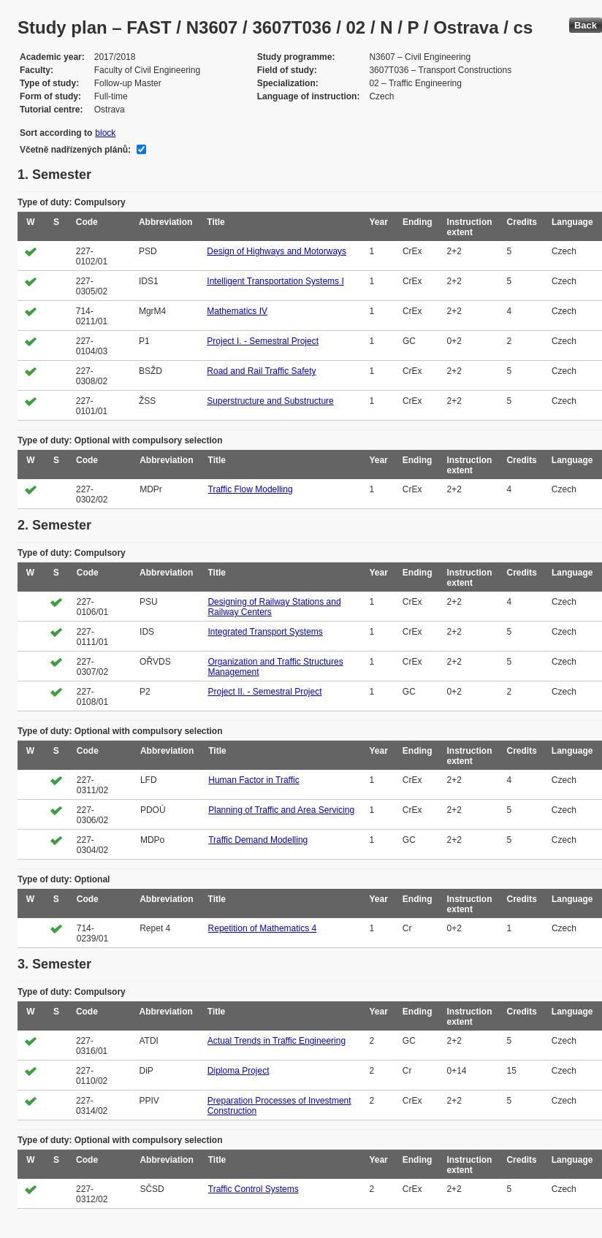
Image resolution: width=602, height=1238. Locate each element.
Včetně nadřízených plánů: (75, 150)
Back (585, 25)
